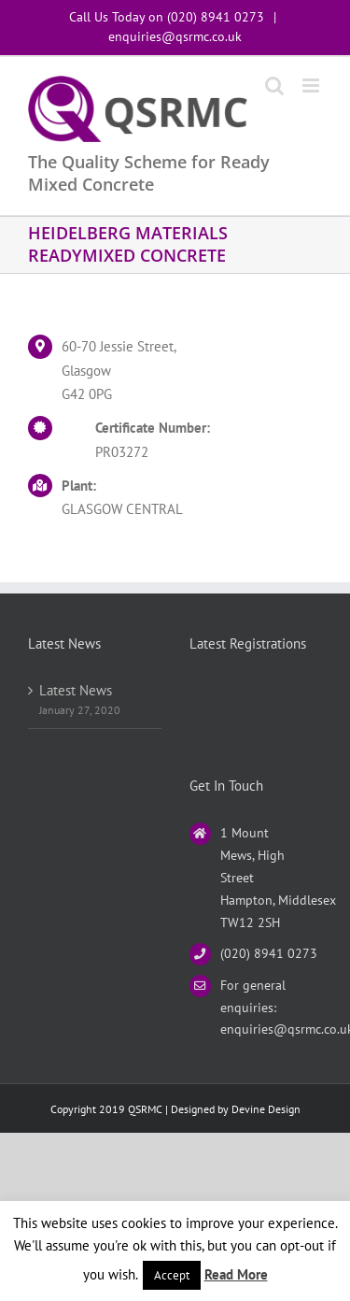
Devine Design (266, 1109)
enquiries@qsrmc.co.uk (175, 36)
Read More (236, 1274)
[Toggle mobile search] (274, 85)
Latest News (75, 690)
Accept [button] (171, 1275)
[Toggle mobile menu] (312, 85)
